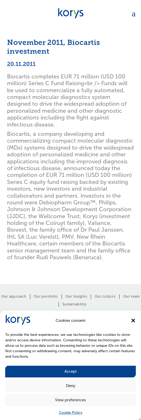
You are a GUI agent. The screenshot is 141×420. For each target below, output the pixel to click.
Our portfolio (46, 296)
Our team (131, 296)
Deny (70, 385)
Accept (70, 371)
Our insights (76, 296)
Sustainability (74, 304)
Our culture (105, 296)
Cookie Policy (70, 412)
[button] (133, 320)
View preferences (70, 400)
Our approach (13, 296)
